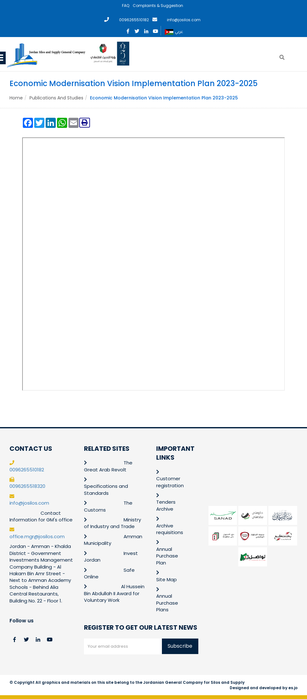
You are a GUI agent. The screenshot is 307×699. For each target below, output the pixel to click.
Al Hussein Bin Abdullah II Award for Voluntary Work (114, 593)
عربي (174, 32)
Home (16, 98)
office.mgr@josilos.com (37, 536)
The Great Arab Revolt (108, 466)
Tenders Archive (166, 505)
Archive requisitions (169, 529)
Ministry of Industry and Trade (112, 523)
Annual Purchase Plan (167, 556)
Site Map (166, 579)
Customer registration (170, 481)
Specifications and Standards (106, 489)
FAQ (125, 5)
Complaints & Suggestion (158, 5)
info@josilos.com (184, 19)
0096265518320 (27, 486)
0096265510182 (134, 19)
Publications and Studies (56, 98)
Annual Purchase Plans (167, 603)
